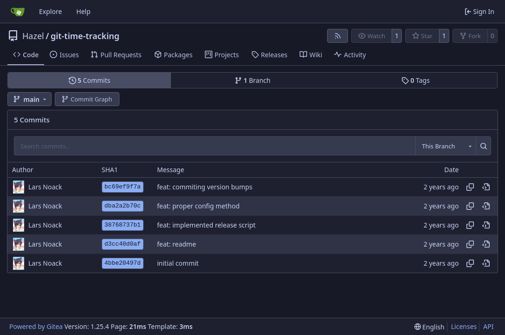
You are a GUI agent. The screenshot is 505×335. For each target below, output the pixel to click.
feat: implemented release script (206, 225)
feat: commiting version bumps (204, 186)
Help (83, 11)
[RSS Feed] (337, 36)
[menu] (429, 326)
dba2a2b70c (123, 205)
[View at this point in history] (486, 187)
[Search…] (483, 145)
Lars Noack (45, 186)
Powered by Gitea (36, 326)
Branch (253, 80)
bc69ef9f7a (123, 186)
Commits (90, 80)
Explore (50, 11)
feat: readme (176, 244)
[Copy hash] (470, 187)
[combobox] (445, 145)
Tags (415, 80)
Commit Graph (86, 99)
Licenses (464, 326)
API (488, 326)
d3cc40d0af (123, 244)
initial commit (178, 263)
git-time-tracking (85, 35)
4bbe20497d (123, 263)
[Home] (18, 11)
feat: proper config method (198, 205)
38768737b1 (123, 224)
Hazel (33, 35)
